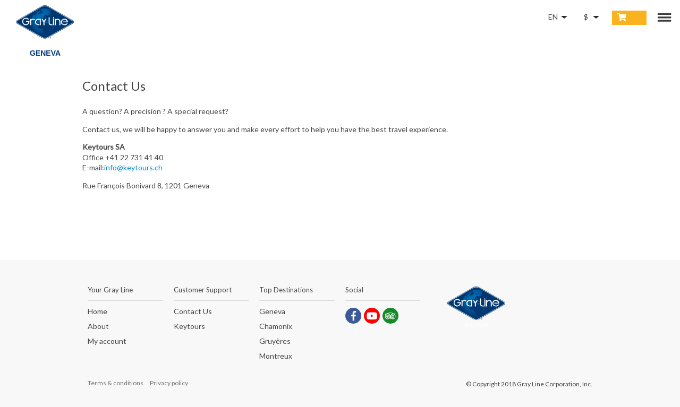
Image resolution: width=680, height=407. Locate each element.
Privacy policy (169, 383)
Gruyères (275, 341)
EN (553, 16)
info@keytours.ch (133, 167)
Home (97, 312)
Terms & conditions (115, 383)
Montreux (275, 356)
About (98, 327)
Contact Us (193, 312)
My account (107, 341)
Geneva (272, 312)
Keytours (189, 327)
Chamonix (275, 327)
